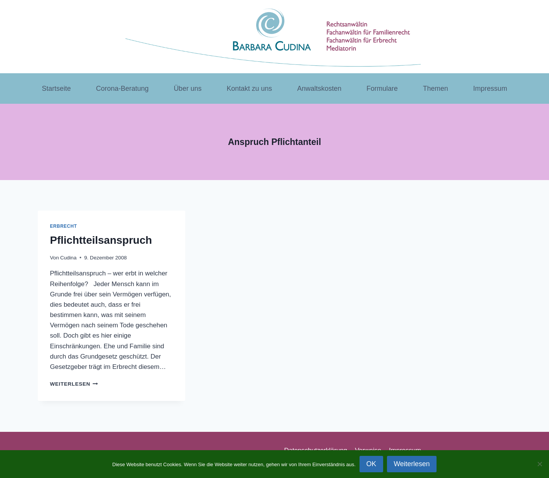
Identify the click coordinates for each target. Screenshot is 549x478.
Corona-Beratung (122, 88)
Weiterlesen (74, 384)
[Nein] (539, 464)
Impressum (490, 88)
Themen (435, 88)
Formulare (382, 88)
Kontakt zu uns (249, 88)
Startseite (56, 88)
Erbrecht (63, 226)
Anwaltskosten (319, 88)
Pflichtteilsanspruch (101, 240)
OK (371, 464)
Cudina (68, 258)
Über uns (188, 88)
